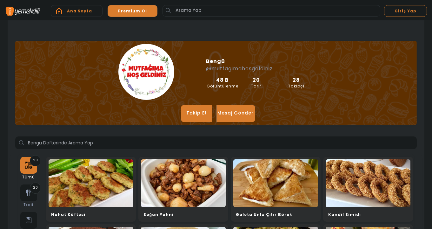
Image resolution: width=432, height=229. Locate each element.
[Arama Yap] (271, 11)
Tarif (256, 83)
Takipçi (296, 83)
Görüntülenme (222, 83)
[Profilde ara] (216, 143)
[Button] (168, 10)
